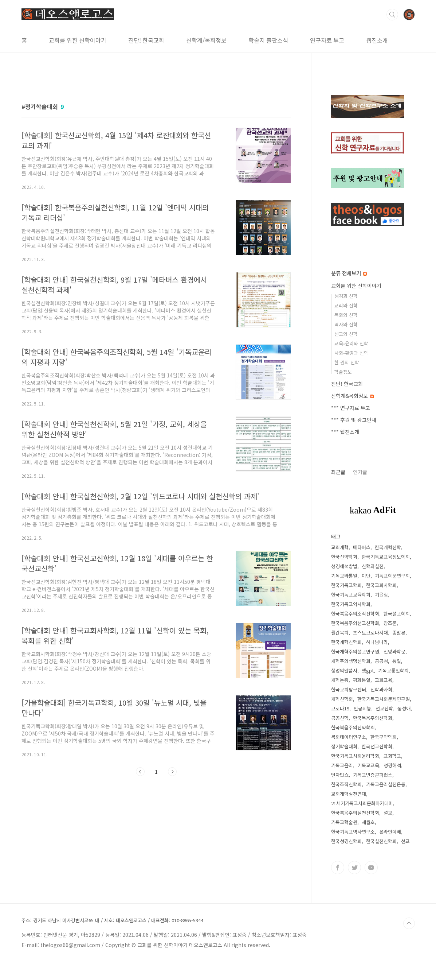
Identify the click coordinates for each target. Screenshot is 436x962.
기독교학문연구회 (392, 575)
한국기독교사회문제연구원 (383, 698)
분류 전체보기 (349, 273)
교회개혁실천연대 (348, 793)
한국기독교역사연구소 (353, 831)
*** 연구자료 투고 (350, 407)
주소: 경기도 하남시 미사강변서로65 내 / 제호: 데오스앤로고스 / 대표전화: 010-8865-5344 (112, 920)
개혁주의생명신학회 (350, 661)
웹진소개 (377, 40)
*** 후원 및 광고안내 (353, 419)
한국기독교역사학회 (350, 604)
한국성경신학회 (346, 841)
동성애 (404, 708)
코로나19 (340, 708)
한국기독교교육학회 (350, 594)
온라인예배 (390, 831)
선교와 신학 (346, 333)
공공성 (381, 661)
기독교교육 (368, 765)
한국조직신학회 (346, 784)
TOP (409, 923)
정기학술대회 (344, 746)
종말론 (398, 632)
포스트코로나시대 (370, 632)
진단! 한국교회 (146, 40)
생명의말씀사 (344, 670)
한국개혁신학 (388, 547)
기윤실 (381, 594)
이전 (140, 771)
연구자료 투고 (327, 40)
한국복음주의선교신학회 (355, 623)
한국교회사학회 (381, 585)
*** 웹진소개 (345, 431)
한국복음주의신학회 (372, 717)
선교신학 (384, 708)
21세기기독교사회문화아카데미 (362, 803)
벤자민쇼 (340, 774)
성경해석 (392, 765)
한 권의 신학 (346, 362)
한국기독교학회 (346, 585)
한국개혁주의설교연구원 (355, 651)
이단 (366, 575)
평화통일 (361, 679)
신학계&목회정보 (352, 395)
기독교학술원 (344, 822)
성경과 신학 (346, 295)
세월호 (368, 822)
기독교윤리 (342, 765)
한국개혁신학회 (346, 642)
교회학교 (392, 755)
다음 (172, 771)
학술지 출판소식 (268, 40)
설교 (388, 812)
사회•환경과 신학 (351, 352)
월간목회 (340, 632)
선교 (405, 841)
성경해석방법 (344, 566)
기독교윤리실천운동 (385, 784)
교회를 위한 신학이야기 (77, 40)
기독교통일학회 (393, 670)
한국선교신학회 (377, 746)
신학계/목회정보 (206, 40)
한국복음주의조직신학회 (355, 613)
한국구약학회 (383, 736)
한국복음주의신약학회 (353, 727)
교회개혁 (340, 547)
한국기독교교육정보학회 (386, 556)
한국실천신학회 (381, 841)
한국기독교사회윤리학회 (355, 755)
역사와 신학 (346, 324)
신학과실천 (373, 566)
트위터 (354, 867)
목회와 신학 (346, 314)
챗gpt (368, 670)
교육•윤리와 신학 (351, 343)
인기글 (360, 472)
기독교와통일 (344, 575)
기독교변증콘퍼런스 (372, 774)
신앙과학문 (394, 651)
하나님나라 (377, 642)
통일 (396, 661)
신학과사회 (381, 689)
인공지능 (362, 708)
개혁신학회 (342, 698)
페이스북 (337, 867)
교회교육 (383, 679)
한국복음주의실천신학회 (355, 812)
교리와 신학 (346, 305)
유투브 (371, 867)
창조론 (390, 623)
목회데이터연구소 (348, 736)
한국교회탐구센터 (348, 689)
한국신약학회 (344, 556)
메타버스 (361, 547)
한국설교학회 (397, 613)
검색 (392, 14)
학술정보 (343, 371)
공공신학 (340, 717)
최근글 (338, 472)
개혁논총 (340, 679)
